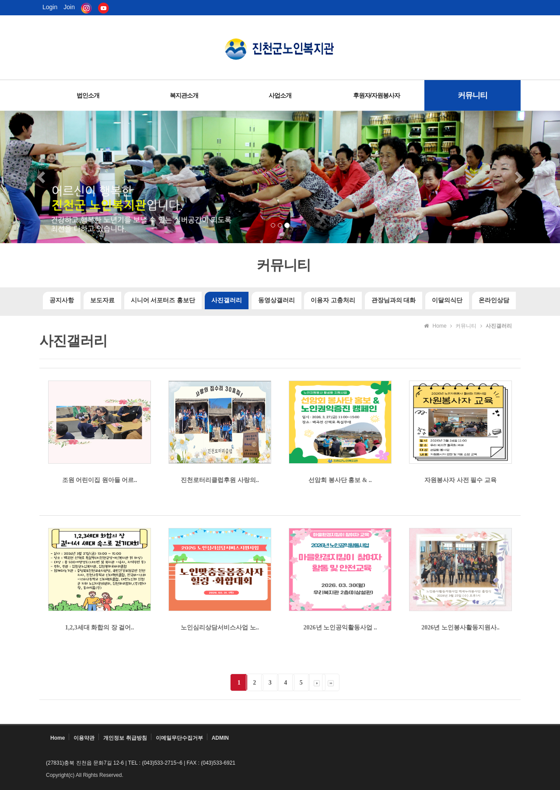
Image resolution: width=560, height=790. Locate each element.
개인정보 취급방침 (125, 738)
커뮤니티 (472, 95)
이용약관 (84, 738)
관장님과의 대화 (393, 300)
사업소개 (280, 95)
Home (57, 738)
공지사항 (61, 300)
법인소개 (88, 95)
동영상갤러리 (276, 300)
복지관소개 (184, 95)
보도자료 (102, 300)
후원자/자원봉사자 (376, 95)
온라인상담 (494, 300)
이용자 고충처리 (333, 300)
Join (69, 6)
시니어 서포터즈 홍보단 (163, 300)
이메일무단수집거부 (179, 738)
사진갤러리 (226, 300)
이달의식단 (447, 300)
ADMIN (220, 738)
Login (49, 6)
